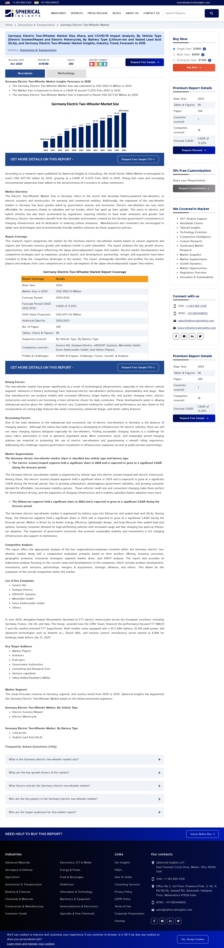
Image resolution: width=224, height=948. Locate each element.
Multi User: (188, 55)
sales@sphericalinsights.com (196, 321)
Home (9, 25)
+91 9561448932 (49, 2)
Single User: (189, 49)
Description (25, 73)
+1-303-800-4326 (21, 2)
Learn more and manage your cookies (30, 944)
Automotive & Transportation (36, 25)
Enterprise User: (191, 60)
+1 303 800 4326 (196, 306)
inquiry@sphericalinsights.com (196, 328)
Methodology (66, 73)
